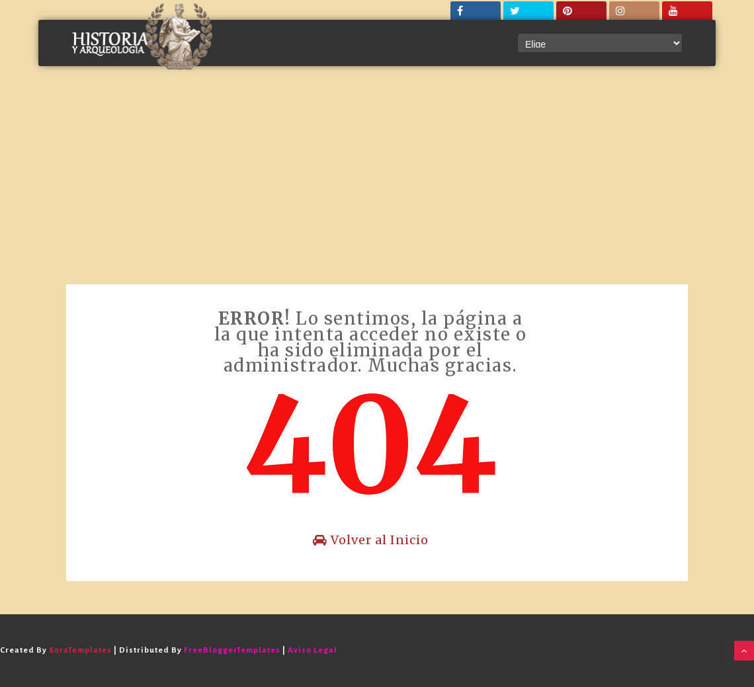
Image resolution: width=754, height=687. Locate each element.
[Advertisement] (377, 185)
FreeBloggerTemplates (232, 650)
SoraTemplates (80, 650)
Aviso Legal (312, 650)
